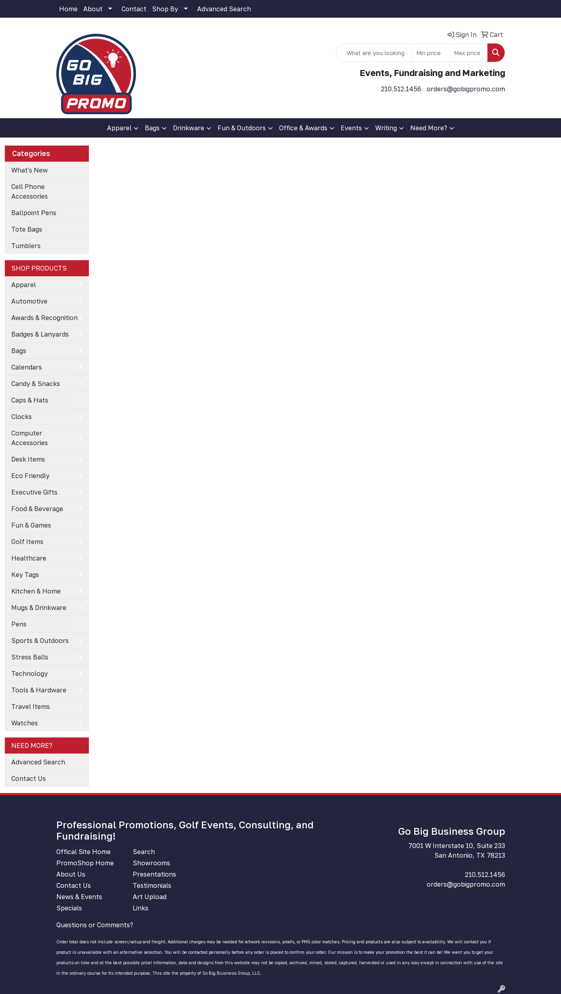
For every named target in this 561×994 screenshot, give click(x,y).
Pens (19, 624)
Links (140, 908)
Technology (29, 674)
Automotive (29, 301)
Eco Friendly (30, 476)
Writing (386, 128)
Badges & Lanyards (40, 334)
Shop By (165, 9)
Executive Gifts (34, 492)
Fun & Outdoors (242, 128)
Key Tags (25, 575)
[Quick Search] (374, 52)
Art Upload (149, 897)
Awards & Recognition (44, 318)
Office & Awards (303, 128)
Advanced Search (224, 9)
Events (351, 128)
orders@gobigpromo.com (466, 89)
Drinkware (188, 128)
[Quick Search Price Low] (431, 52)
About (93, 9)
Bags (152, 128)
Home (68, 9)
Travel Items (30, 706)
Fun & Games (31, 525)
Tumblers (26, 246)
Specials (69, 908)
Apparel (119, 128)
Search (144, 852)
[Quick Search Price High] (469, 52)
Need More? (428, 128)
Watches (24, 723)
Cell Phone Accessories (29, 191)
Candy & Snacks (35, 384)
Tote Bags (26, 229)
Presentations (154, 874)
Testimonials (152, 885)
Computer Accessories (29, 438)
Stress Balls (29, 657)
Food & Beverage (37, 509)
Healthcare (28, 558)
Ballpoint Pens (33, 213)
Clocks (21, 417)
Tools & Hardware (38, 690)
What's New (29, 170)
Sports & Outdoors (40, 641)
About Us (70, 874)
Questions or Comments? (94, 925)
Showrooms (151, 863)
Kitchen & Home (36, 591)
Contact (133, 9)
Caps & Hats (29, 400)
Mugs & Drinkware (38, 608)
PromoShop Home (85, 863)
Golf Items (27, 542)
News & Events (79, 897)
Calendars (26, 367)
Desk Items (28, 459)
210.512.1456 (401, 89)
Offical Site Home (83, 852)
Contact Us (28, 778)
